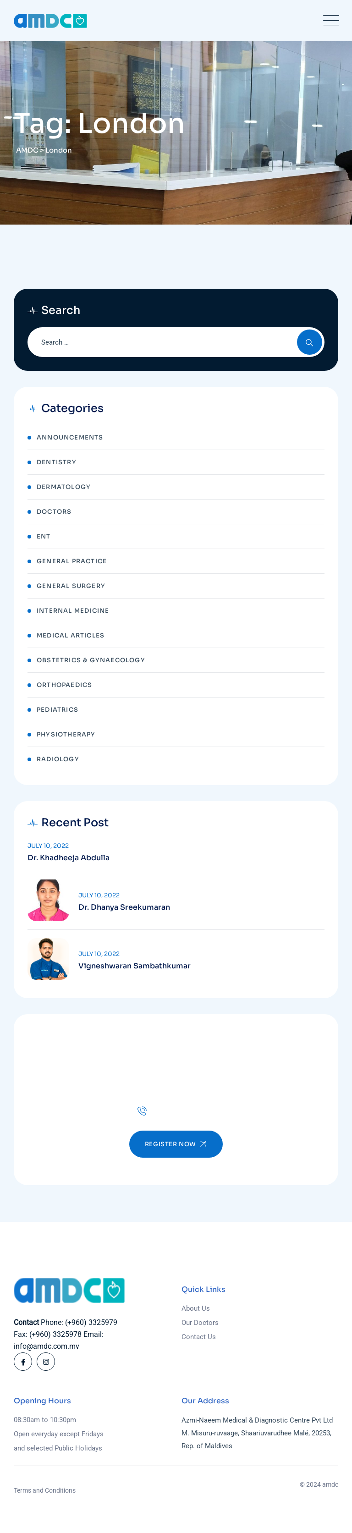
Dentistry (57, 462)
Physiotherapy (66, 734)
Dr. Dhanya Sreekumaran (124, 907)
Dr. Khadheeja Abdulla (69, 858)
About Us (196, 1308)
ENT (44, 536)
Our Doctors (200, 1323)
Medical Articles (70, 635)
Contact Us (199, 1337)
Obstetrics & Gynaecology (91, 660)
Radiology (58, 759)
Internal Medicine (73, 611)
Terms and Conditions (45, 1490)
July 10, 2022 (48, 846)
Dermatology (64, 487)
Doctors (54, 512)
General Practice (72, 561)
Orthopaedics (64, 685)
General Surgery (71, 586)
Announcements (70, 437)
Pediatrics (57, 710)
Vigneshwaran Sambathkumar (134, 966)
